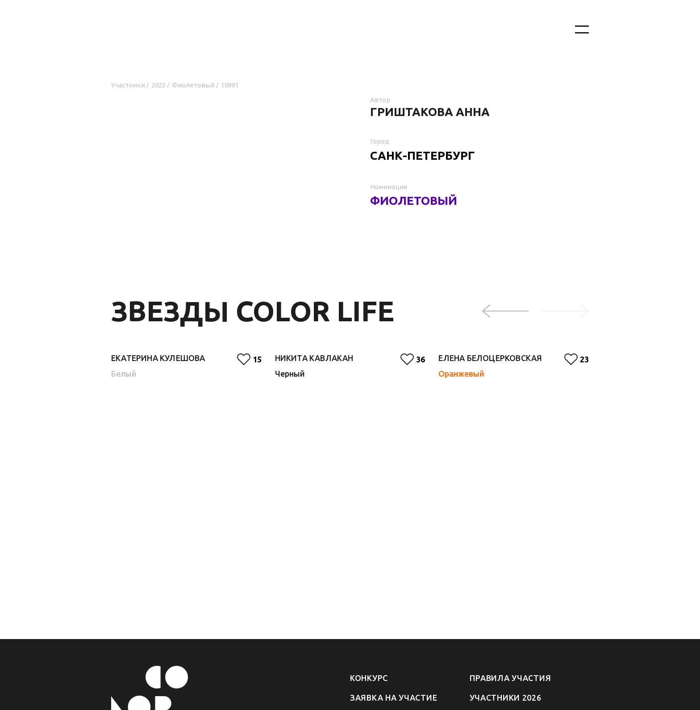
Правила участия (510, 677)
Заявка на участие (393, 697)
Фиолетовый (193, 85)
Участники (128, 85)
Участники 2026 (506, 697)
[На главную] (332, 30)
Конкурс (369, 677)
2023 (158, 85)
